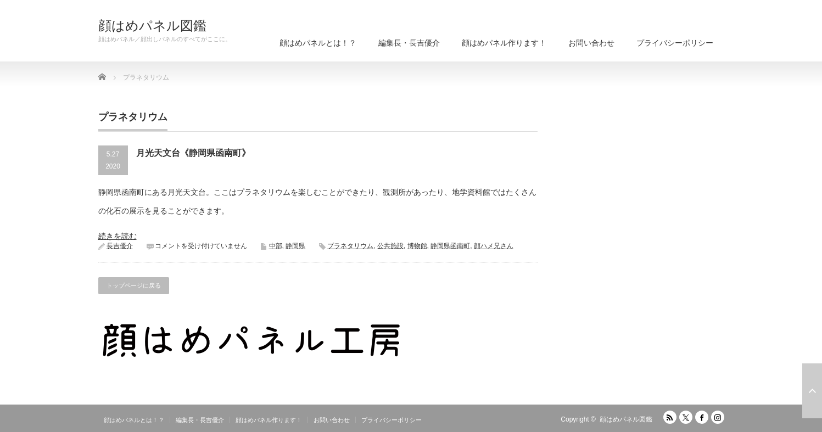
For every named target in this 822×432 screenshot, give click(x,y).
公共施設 (390, 246)
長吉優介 (120, 246)
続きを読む (117, 236)
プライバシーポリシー (674, 42)
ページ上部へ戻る (812, 390)
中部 (275, 246)
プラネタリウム (350, 246)
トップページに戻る (134, 285)
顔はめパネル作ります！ (504, 42)
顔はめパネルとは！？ (317, 42)
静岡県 (295, 246)
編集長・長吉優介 (409, 42)
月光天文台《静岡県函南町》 (193, 153)
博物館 (417, 246)
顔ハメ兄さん (493, 246)
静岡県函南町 (450, 246)
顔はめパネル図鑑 (152, 25)
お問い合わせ (591, 42)
